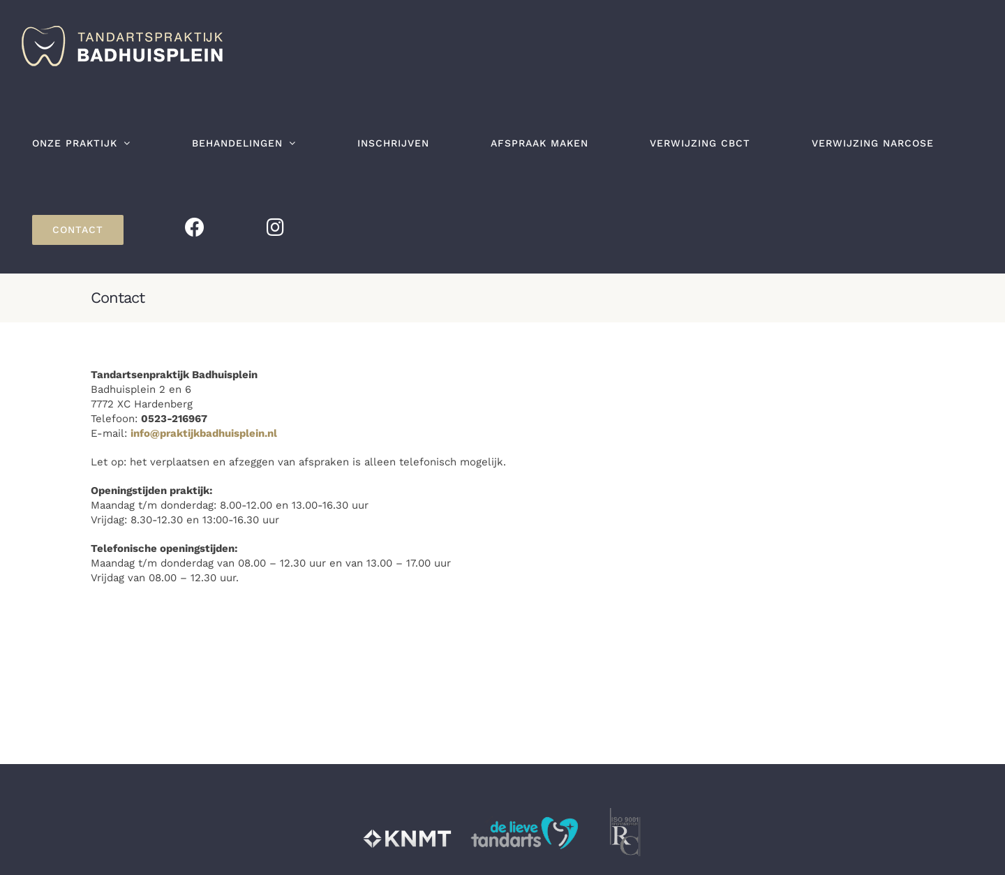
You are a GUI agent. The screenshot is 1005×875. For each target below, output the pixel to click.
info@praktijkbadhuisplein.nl (204, 433)
